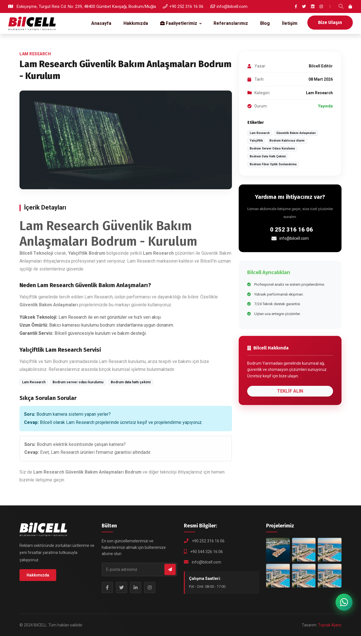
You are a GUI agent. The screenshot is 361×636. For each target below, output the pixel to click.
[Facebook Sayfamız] (107, 587)
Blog (265, 23)
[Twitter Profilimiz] (121, 587)
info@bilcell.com (228, 6)
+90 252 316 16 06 (183, 6)
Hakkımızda (135, 23)
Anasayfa (101, 23)
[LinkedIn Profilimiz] (135, 587)
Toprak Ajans (330, 625)
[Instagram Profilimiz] (149, 587)
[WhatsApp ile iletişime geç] (344, 602)
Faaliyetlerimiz (178, 23)
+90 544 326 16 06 (206, 551)
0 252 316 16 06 (291, 229)
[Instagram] (321, 6)
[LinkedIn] (312, 6)
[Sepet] (350, 6)
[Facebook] (296, 6)
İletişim (289, 23)
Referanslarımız (231, 23)
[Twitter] (304, 6)
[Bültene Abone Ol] (170, 569)
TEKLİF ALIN (290, 391)
